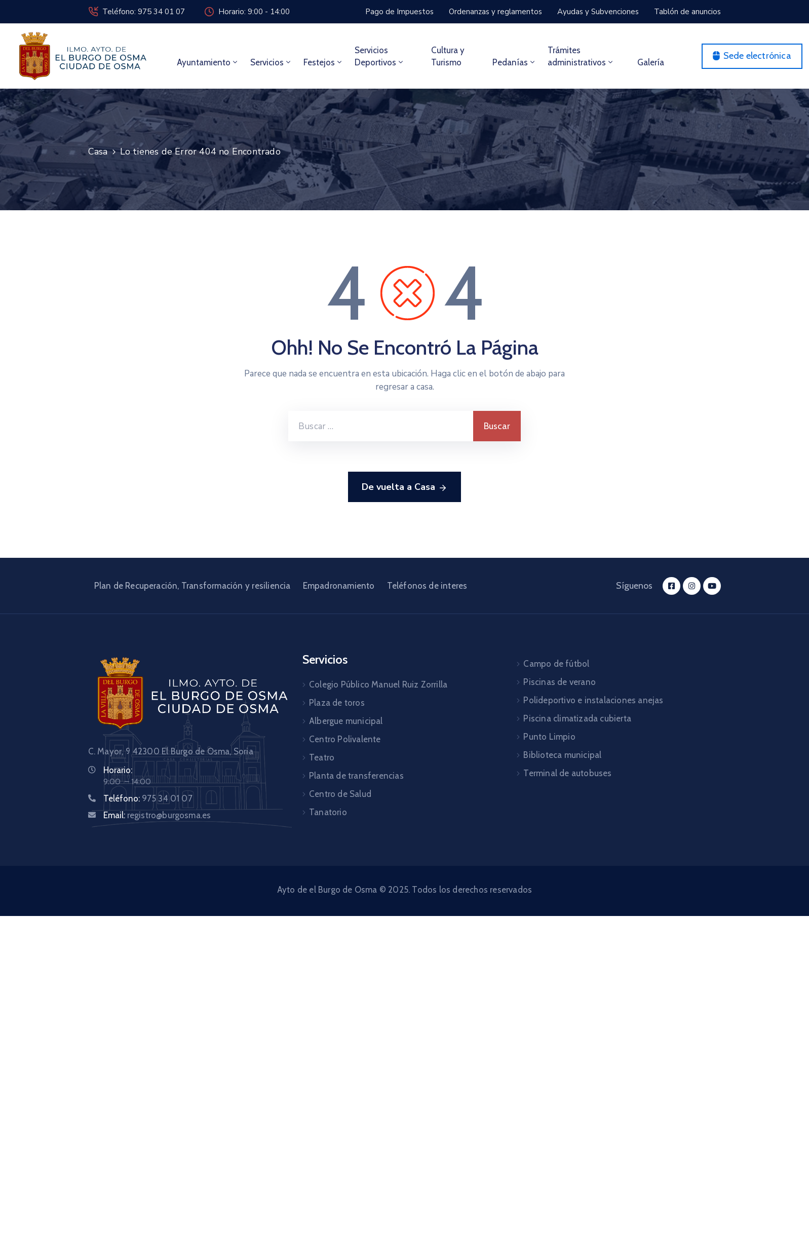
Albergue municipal (346, 721)
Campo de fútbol (556, 664)
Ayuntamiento (208, 62)
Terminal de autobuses (567, 773)
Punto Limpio (549, 737)
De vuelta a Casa (404, 487)
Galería (650, 62)
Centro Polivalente (345, 739)
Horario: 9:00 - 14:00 (254, 12)
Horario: (117, 770)
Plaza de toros (337, 703)
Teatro (321, 757)
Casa (98, 151)
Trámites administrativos (581, 56)
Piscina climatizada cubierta (577, 718)
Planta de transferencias (356, 776)
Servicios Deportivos (380, 56)
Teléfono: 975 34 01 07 (143, 12)
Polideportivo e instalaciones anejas (593, 700)
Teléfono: (147, 798)
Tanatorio (328, 812)
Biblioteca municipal (562, 755)
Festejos (323, 62)
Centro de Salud (340, 794)
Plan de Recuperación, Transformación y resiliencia (192, 586)
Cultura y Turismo (448, 56)
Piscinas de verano (559, 682)
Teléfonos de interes (427, 586)
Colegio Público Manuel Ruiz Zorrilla (378, 684)
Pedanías (514, 62)
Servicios (271, 62)
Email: (157, 815)
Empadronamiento (339, 586)
